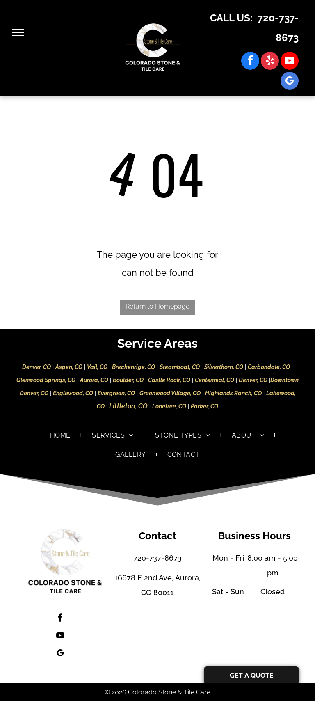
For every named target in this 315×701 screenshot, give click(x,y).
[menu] (18, 32)
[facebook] (250, 62)
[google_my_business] (290, 82)
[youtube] (290, 62)
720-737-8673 (157, 558)
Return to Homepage (157, 306)
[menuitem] (61, 435)
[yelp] (270, 62)
